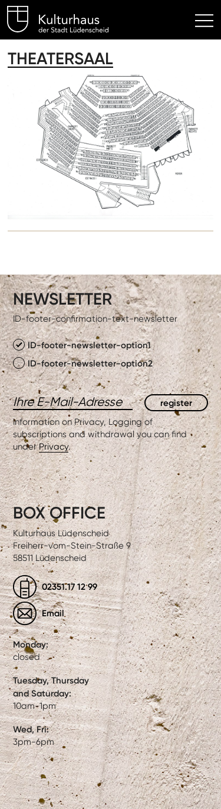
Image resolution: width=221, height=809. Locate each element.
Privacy (53, 446)
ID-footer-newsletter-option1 (82, 345)
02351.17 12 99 (69, 586)
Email (53, 613)
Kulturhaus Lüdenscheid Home (64, 21)
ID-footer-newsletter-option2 (83, 363)
